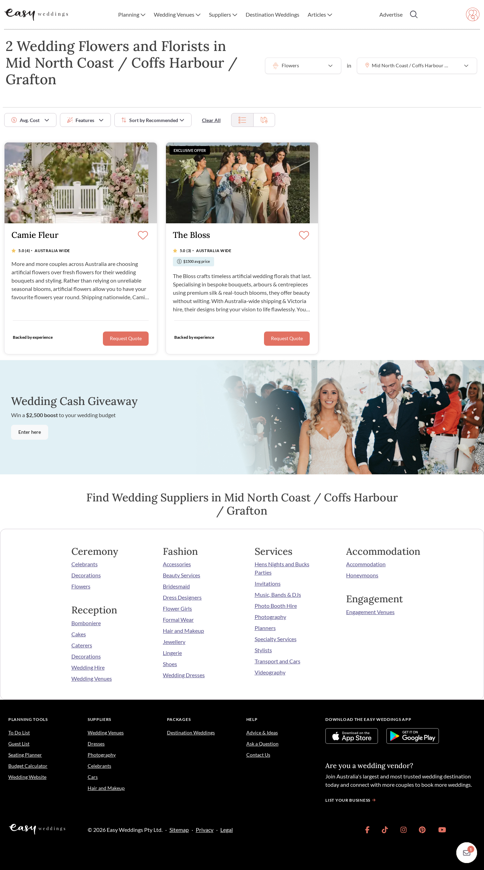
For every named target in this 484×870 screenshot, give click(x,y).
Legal (226, 829)
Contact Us (258, 755)
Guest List (18, 744)
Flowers (80, 586)
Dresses (96, 744)
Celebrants (84, 564)
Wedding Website (27, 777)
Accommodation (366, 564)
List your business (351, 800)
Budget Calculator (27, 766)
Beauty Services (181, 575)
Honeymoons (362, 575)
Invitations (268, 583)
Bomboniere (86, 623)
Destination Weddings (191, 732)
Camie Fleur (35, 235)
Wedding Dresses (184, 675)
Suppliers (99, 719)
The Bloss (191, 235)
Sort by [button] (150, 120)
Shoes (170, 664)
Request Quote (126, 338)
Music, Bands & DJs (278, 594)
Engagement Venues (370, 612)
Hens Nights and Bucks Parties (282, 568)
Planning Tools (28, 719)
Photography (270, 616)
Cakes (78, 634)
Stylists (263, 650)
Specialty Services (276, 639)
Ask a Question (262, 744)
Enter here (29, 432)
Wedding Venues (91, 678)
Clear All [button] (211, 120)
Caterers (81, 645)
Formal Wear (178, 619)
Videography (270, 672)
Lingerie (172, 652)
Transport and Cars (277, 661)
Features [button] (80, 120)
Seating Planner (25, 755)
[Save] (143, 235)
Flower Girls (177, 608)
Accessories (177, 564)
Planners (265, 627)
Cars (93, 777)
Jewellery (174, 641)
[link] (367, 830)
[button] (131, 14)
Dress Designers (182, 597)
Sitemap (179, 829)
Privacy (204, 829)
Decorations (86, 575)
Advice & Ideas (262, 732)
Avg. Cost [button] (25, 120)
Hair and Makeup (183, 630)
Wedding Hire (88, 667)
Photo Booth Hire (276, 605)
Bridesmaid (176, 586)
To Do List (19, 732)
